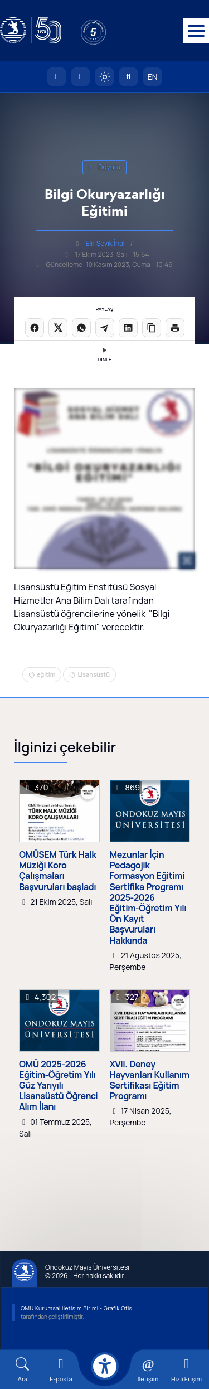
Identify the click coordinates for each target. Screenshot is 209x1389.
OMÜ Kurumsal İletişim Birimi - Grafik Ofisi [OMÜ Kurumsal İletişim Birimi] (77, 1308)
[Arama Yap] (128, 76)
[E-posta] (80, 76)
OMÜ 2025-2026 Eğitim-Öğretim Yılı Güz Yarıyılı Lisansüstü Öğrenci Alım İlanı (58, 1086)
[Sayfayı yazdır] (175, 327)
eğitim (46, 674)
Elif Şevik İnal (105, 243)
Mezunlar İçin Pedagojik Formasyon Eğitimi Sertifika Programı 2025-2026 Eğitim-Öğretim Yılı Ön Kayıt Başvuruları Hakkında (148, 897)
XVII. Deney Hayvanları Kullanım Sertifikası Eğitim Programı (149, 1080)
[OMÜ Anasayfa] (56, 76)
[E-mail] (61, 1369)
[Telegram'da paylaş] (104, 327)
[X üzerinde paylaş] (57, 327)
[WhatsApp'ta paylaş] (81, 327)
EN (153, 76)
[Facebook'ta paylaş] (34, 327)
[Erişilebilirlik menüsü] (105, 1366)
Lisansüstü (93, 674)
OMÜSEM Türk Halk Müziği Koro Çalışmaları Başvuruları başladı (57, 870)
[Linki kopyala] (151, 327)
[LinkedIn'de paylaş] (128, 327)
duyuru (105, 167)
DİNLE (104, 355)
